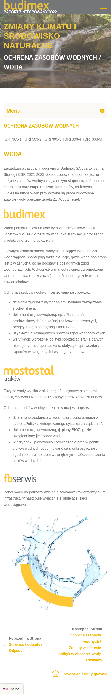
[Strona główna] (55, 674)
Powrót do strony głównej (85, 674)
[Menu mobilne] (103, 7)
